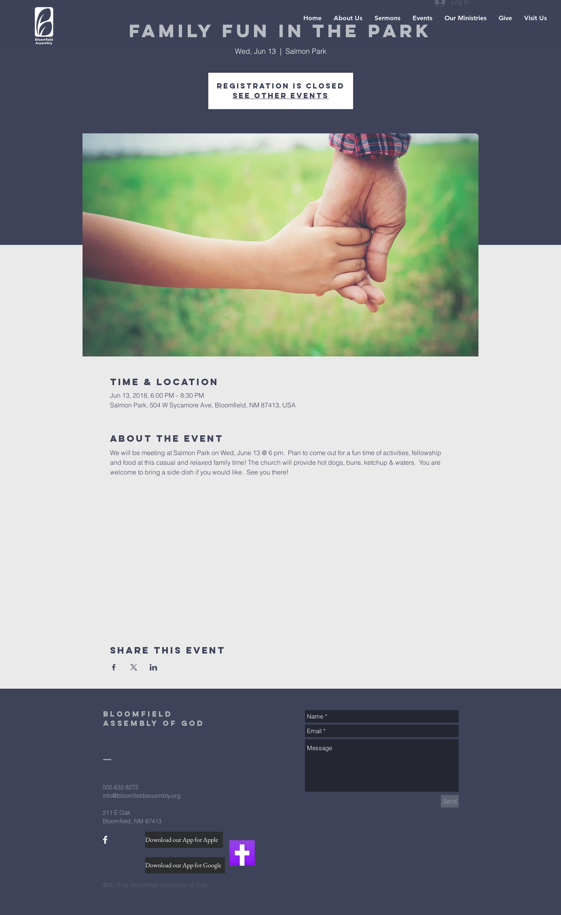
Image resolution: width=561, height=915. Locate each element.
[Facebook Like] (118, 853)
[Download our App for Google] (185, 865)
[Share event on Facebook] (114, 667)
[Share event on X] (134, 667)
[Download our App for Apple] (184, 840)
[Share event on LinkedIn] (153, 667)
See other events (281, 95)
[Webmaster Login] (128, 902)
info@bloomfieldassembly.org (141, 795)
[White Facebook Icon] (105, 840)
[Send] (450, 801)
